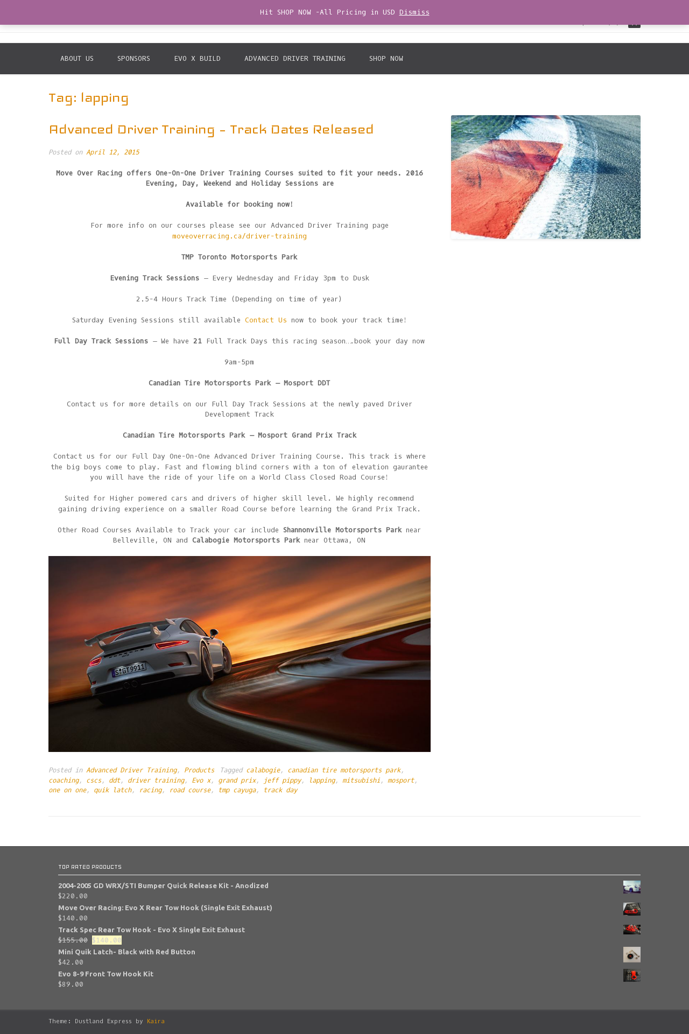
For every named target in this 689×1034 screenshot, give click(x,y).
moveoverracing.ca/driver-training (239, 236)
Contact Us (266, 320)
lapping (321, 780)
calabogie (263, 770)
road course (189, 790)
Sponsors (133, 58)
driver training (156, 780)
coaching (63, 780)
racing (150, 790)
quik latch (112, 790)
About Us (77, 58)
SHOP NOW (386, 58)
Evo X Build (197, 58)
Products (199, 770)
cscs (93, 780)
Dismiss (414, 12)
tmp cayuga (237, 790)
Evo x (201, 780)
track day (280, 790)
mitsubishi (361, 780)
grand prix (237, 780)
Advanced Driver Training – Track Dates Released (211, 129)
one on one (67, 790)
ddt (114, 780)
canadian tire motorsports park (343, 770)
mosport (401, 780)
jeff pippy (282, 780)
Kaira (156, 1021)
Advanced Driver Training (295, 58)
